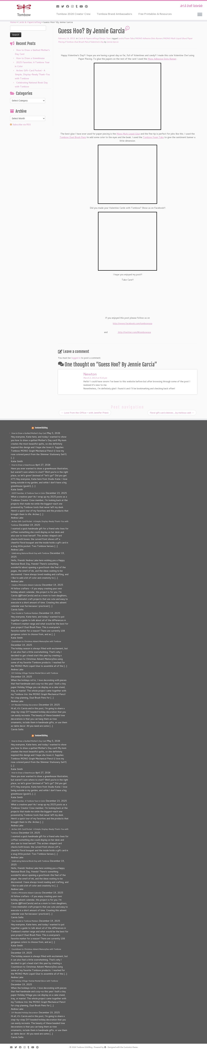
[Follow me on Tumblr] (78, 6)
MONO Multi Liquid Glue (175, 38)
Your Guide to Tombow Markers (25, 613)
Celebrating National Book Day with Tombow (30, 553)
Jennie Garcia (112, 41)
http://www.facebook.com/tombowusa (132, 323)
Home (13, 22)
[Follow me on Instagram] (73, 6)
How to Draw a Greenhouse (30, 58)
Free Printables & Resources (155, 14)
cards (120, 38)
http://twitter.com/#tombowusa (134, 332)
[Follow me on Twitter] (63, 6)
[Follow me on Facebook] (68, 6)
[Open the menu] (199, 14)
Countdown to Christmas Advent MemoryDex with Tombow (36, 641)
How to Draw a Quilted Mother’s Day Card (29, 433)
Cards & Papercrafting (29, 22)
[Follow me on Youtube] (82, 6)
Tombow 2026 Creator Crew (73, 14)
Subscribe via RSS (21, 124)
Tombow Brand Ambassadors (114, 14)
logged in (76, 357)
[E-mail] (58, 6)
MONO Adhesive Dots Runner (149, 38)
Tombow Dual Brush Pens (77, 41)
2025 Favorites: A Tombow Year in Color (28, 493)
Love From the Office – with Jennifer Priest (85, 412)
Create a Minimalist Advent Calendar (26, 585)
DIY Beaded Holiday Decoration (25, 705)
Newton (90, 373)
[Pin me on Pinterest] (87, 6)
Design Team (105, 38)
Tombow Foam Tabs (153, 137)
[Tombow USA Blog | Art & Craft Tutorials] (24, 10)
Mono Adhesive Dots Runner (162, 58)
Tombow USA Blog (41, 428)
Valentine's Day (97, 41)
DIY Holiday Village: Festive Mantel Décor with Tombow (35, 673)
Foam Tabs (129, 38)
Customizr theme (131, 1047)
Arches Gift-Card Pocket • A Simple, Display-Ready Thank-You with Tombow (32, 74)
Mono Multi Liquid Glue (128, 133)
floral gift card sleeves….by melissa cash (172, 412)
